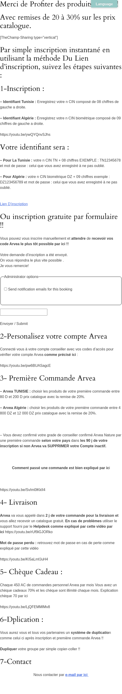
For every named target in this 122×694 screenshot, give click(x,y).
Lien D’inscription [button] (14, 204)
